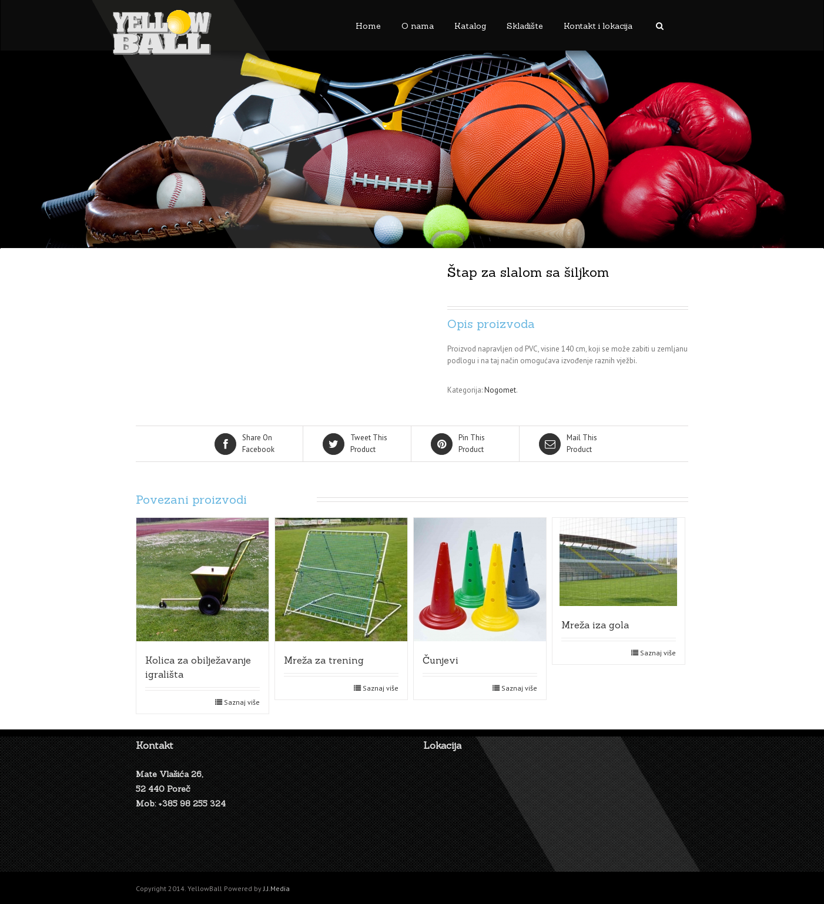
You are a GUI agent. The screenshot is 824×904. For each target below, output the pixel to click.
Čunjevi (440, 660)
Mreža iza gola (595, 625)
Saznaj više (242, 702)
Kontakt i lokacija (598, 26)
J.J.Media (276, 888)
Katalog (470, 26)
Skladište (525, 26)
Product (358, 443)
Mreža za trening (324, 660)
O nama (417, 26)
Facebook (250, 443)
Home (368, 26)
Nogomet (500, 390)
